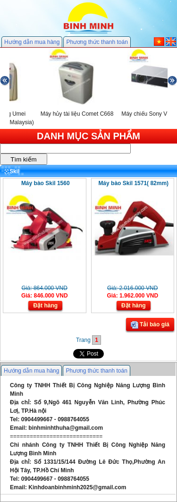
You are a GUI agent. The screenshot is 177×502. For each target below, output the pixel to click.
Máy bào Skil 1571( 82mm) (133, 183)
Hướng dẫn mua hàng (31, 42)
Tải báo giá (150, 325)
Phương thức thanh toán (96, 42)
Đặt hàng (45, 305)
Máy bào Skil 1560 (45, 183)
